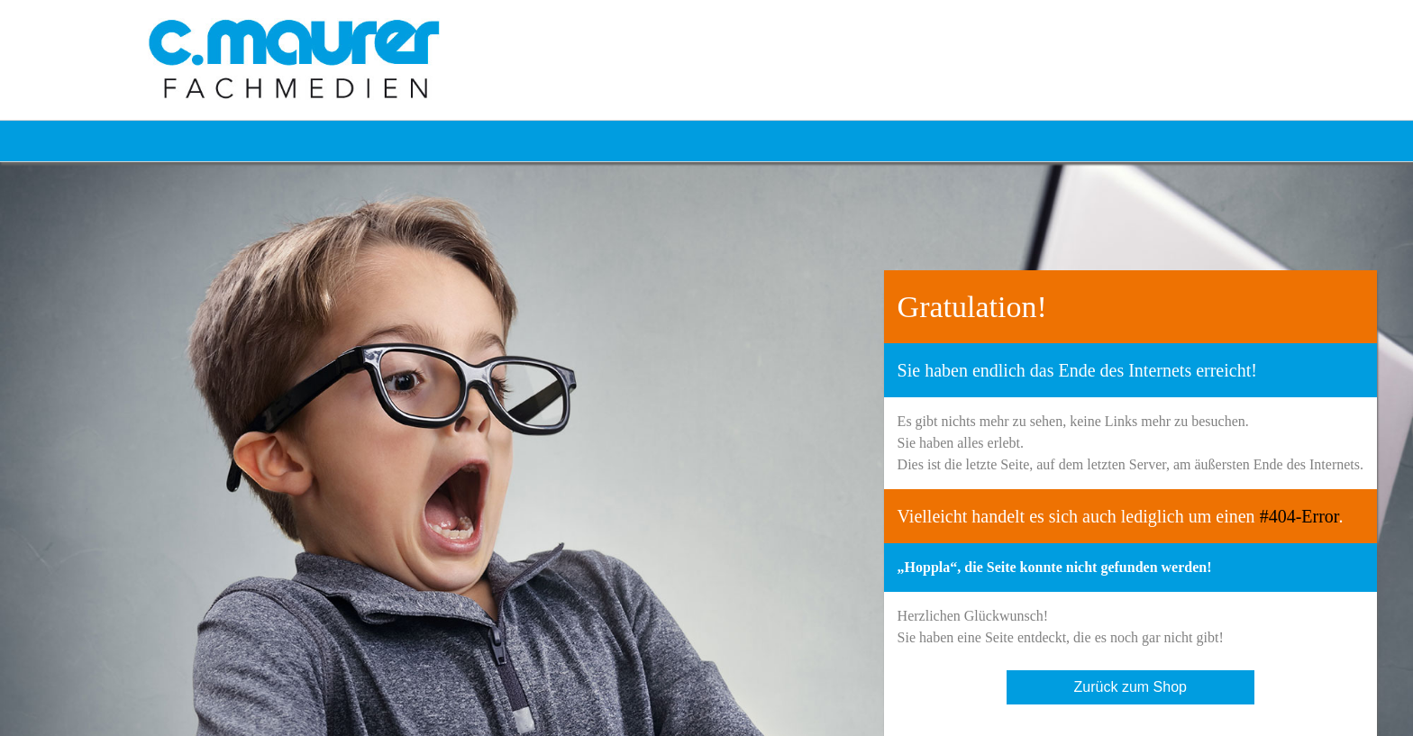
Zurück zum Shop (1130, 687)
